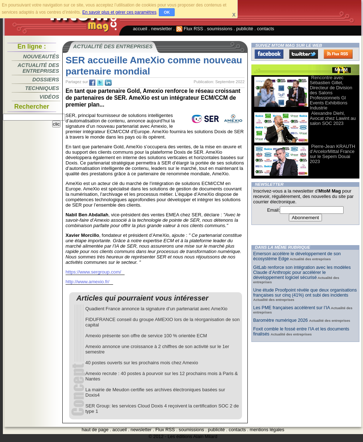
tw (100, 82)
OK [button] (167, 12)
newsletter (161, 28)
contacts (265, 28)
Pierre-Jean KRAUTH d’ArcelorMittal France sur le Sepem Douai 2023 (332, 154)
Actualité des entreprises (38, 68)
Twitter (303, 54)
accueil (140, 28)
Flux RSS (189, 28)
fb (92, 82)
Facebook (269, 54)
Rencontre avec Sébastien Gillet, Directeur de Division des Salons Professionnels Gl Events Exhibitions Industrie (331, 92)
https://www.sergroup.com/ (93, 272)
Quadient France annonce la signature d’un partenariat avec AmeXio (156, 308)
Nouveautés (41, 56)
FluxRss (338, 54)
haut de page (95, 429)
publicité (244, 28)
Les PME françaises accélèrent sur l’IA (291, 307)
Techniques (42, 88)
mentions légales (267, 429)
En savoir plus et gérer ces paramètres (119, 12)
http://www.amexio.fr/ (87, 281)
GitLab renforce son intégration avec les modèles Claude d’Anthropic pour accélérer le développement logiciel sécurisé (302, 272)
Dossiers (45, 79)
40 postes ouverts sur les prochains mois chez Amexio (141, 362)
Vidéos (49, 97)
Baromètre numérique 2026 (281, 320)
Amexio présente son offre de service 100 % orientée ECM (146, 335)
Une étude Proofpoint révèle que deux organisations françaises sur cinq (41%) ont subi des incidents (305, 293)
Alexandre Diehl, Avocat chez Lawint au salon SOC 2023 (333, 118)
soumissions (219, 28)
